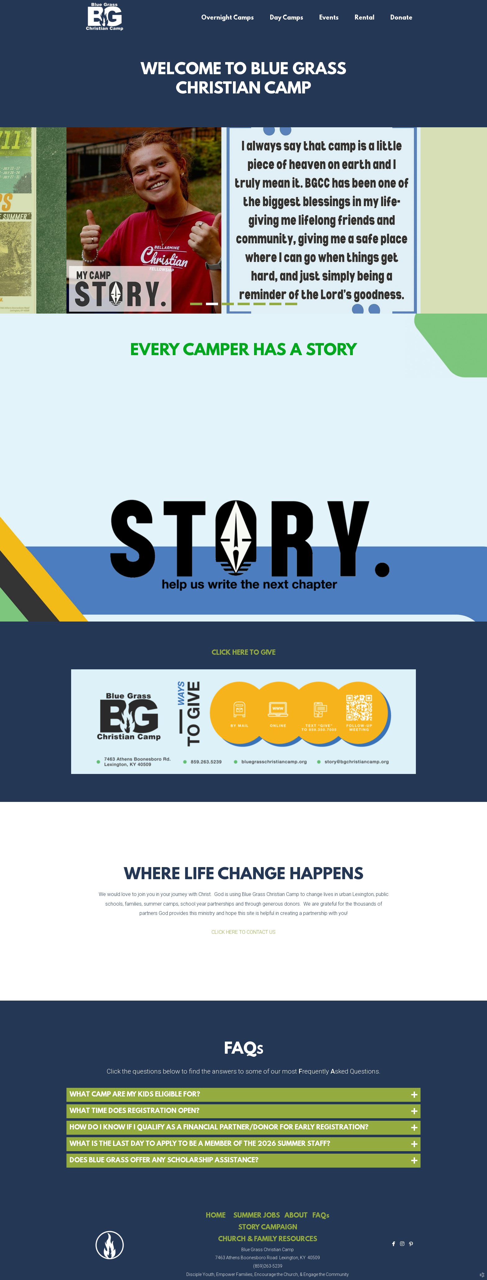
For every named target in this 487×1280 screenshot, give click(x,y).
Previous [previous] (33, 220)
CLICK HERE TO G (239, 653)
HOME (215, 1216)
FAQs (320, 1216)
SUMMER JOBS (256, 1216)
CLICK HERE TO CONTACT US (243, 932)
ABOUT (296, 1216)
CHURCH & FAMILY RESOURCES (267, 1239)
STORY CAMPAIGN (267, 1228)
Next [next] (454, 220)
